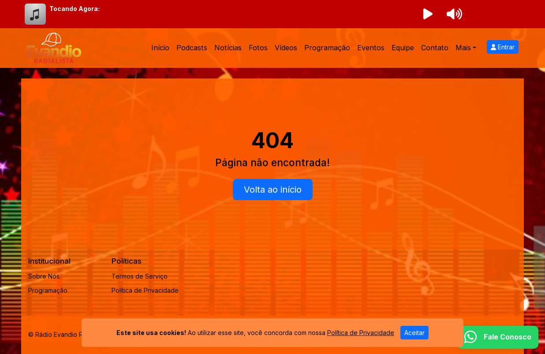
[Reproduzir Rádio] (428, 14)
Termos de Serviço (140, 276)
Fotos (258, 47)
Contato (434, 47)
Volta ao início (273, 189)
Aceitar (414, 332)
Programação (327, 47)
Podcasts (191, 47)
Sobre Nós (44, 276)
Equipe (403, 47)
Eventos (370, 47)
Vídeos (286, 47)
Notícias (228, 47)
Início (160, 47)
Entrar (503, 47)
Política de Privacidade (145, 290)
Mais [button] (463, 47)
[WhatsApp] (497, 337)
